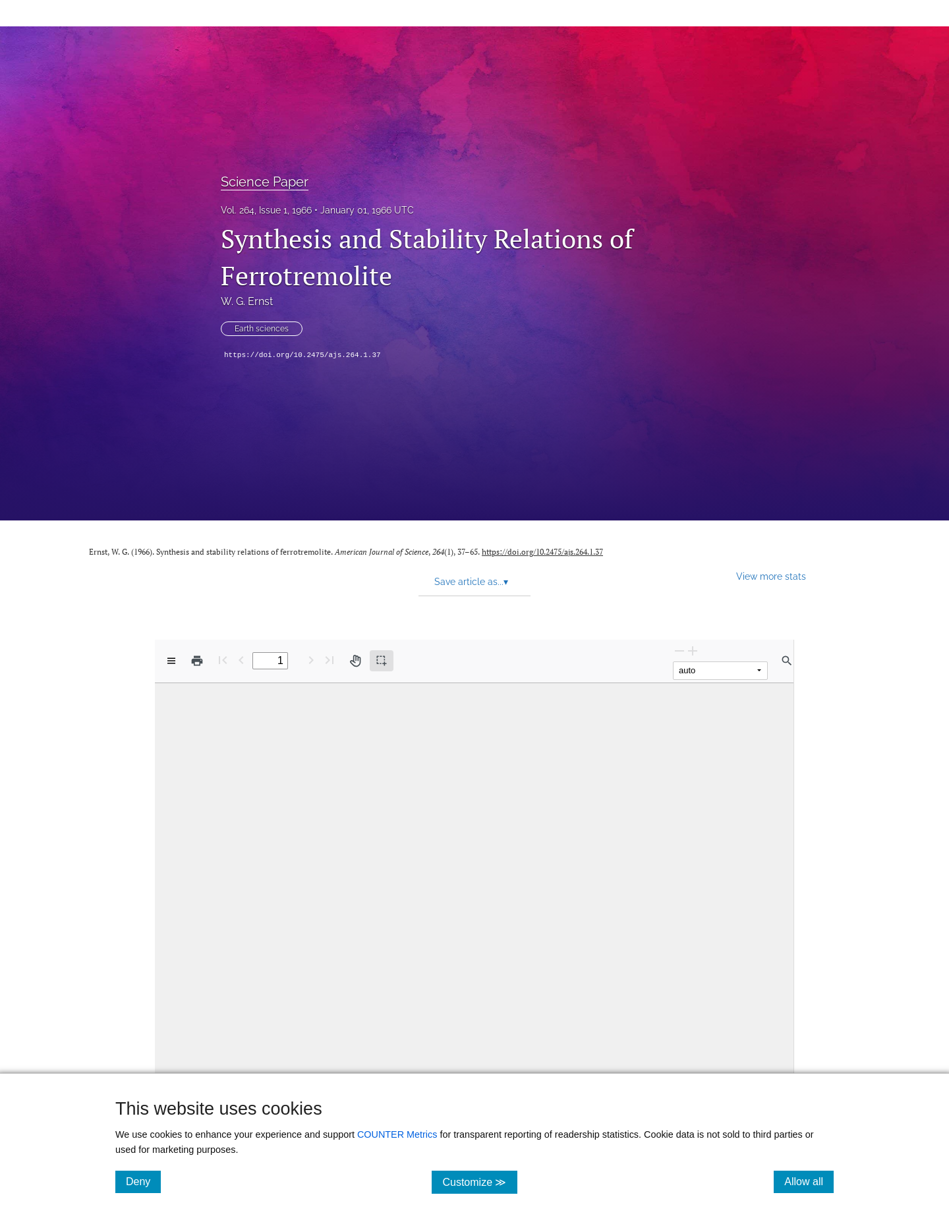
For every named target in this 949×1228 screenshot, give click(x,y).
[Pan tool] (355, 660)
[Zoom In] (693, 650)
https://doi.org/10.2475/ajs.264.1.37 (302, 355)
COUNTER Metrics (397, 1134)
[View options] (171, 661)
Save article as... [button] (471, 581)
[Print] (197, 660)
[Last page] (329, 660)
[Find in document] (787, 660)
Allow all (809, 1181)
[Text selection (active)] (381, 660)
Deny (143, 1181)
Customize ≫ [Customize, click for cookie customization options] (479, 1181)
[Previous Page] (241, 660)
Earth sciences (262, 328)
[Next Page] (311, 660)
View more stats (771, 576)
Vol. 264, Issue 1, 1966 (266, 210)
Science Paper (264, 182)
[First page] (223, 660)
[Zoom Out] (679, 650)
